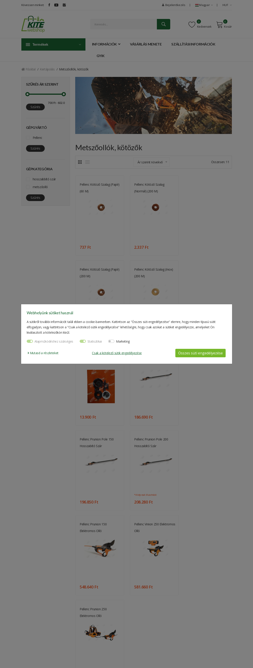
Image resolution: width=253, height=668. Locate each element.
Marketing (123, 341)
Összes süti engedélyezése (200, 353)
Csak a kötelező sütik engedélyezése (117, 353)
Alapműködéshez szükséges (53, 341)
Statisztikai (94, 341)
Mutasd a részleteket (43, 353)
